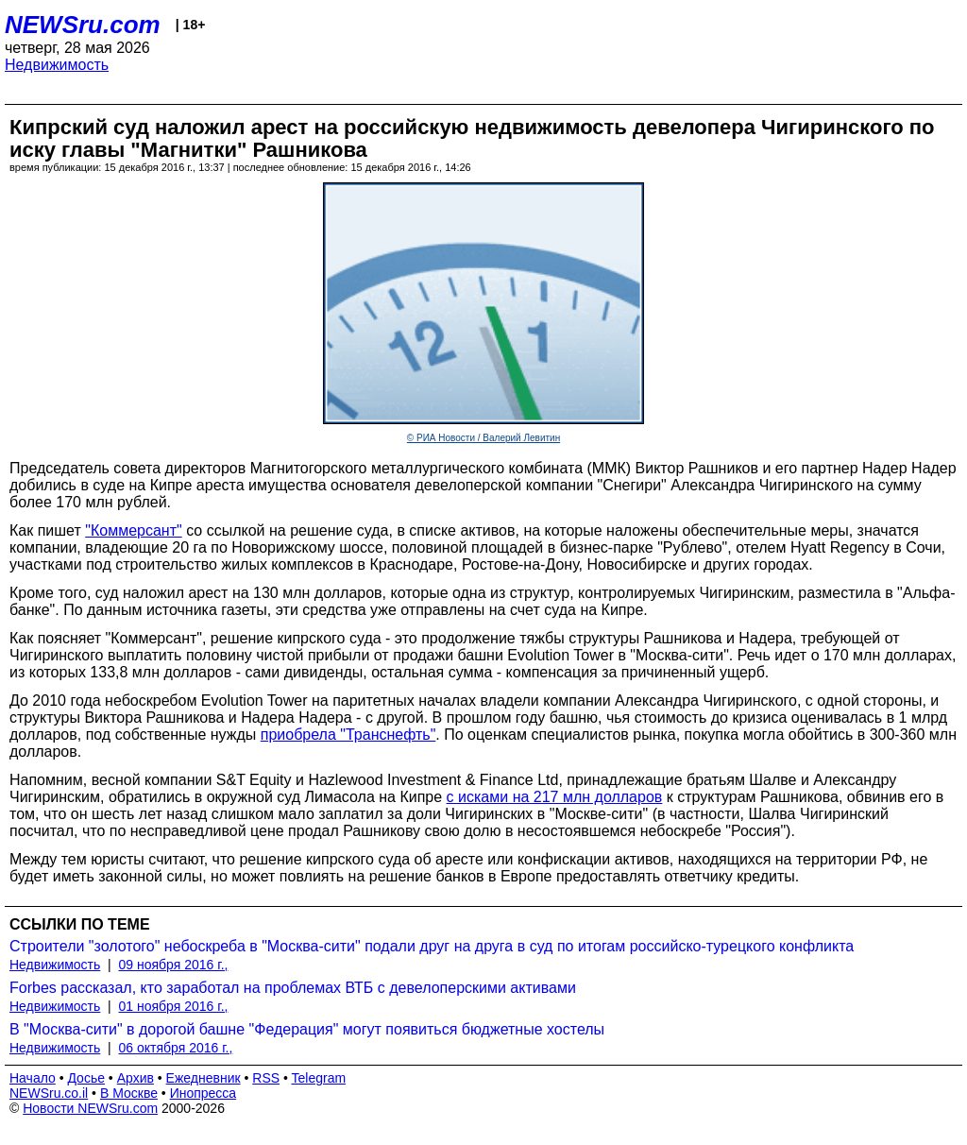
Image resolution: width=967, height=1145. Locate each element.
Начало (32, 1077)
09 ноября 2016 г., (174, 964)
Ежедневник (203, 1077)
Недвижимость (57, 65)
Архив (135, 1077)
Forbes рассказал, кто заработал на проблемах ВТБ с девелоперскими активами (292, 988)
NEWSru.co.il (48, 1093)
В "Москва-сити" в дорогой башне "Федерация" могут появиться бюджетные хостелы (306, 1029)
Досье (86, 1077)
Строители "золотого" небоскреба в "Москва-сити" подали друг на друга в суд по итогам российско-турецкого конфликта (431, 946)
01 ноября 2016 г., (174, 1006)
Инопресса (203, 1093)
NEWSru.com (83, 24)
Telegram (319, 1077)
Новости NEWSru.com (90, 1108)
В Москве (129, 1093)
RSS (266, 1077)
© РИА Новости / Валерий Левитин (483, 438)
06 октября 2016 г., (176, 1047)
